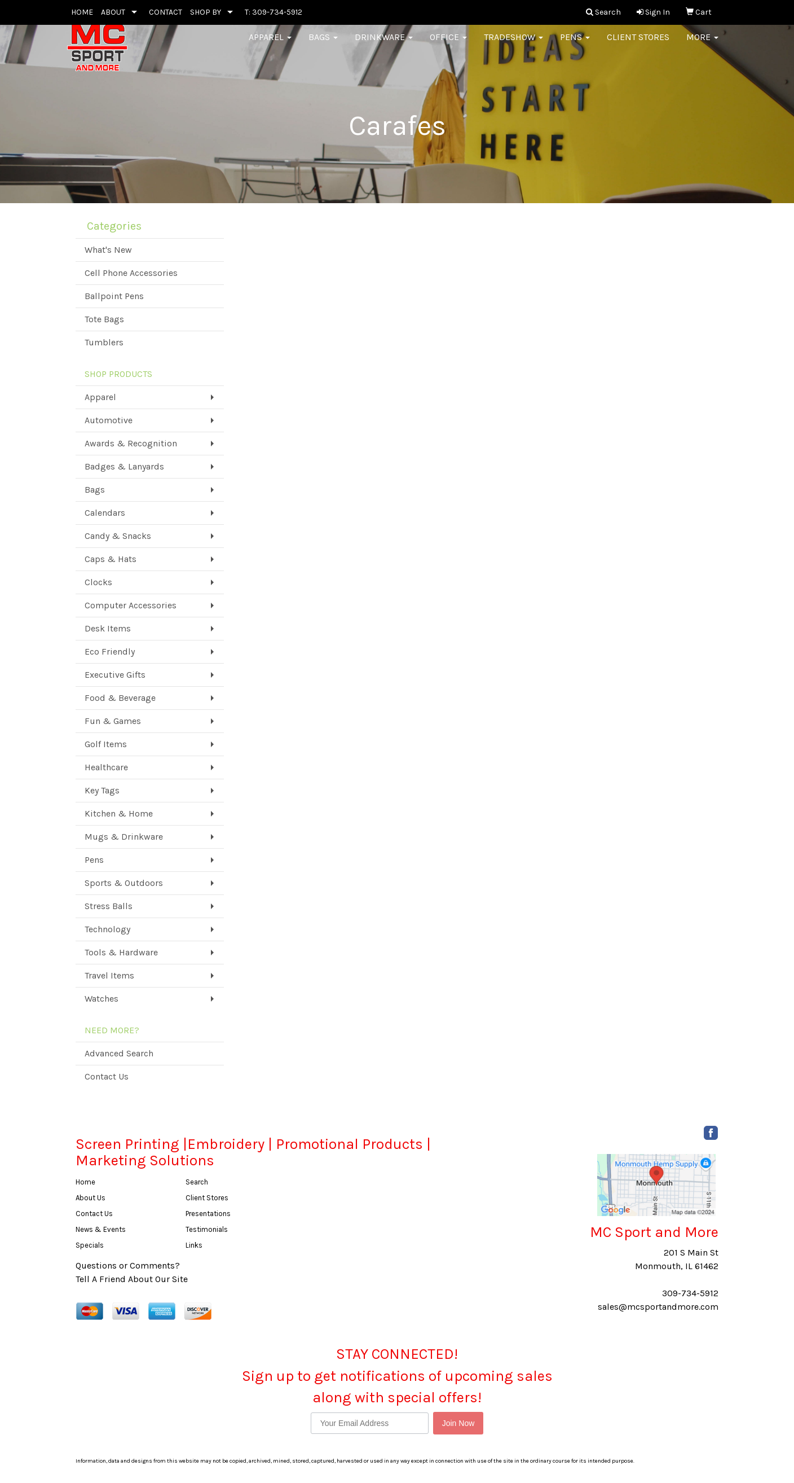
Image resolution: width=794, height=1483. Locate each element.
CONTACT (165, 12)
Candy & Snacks (118, 535)
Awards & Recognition (131, 443)
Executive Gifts (115, 674)
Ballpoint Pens (114, 296)
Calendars (105, 512)
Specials (90, 1245)
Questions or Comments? (128, 1265)
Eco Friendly (110, 651)
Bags (323, 45)
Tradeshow (513, 45)
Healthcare (106, 767)
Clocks (98, 582)
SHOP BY (205, 12)
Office (448, 45)
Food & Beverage (120, 697)
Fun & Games (113, 721)
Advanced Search (119, 1053)
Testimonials (207, 1229)
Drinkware (384, 45)
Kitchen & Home (119, 813)
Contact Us (107, 1076)
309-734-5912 (690, 1293)
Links (194, 1245)
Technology (107, 929)
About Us (90, 1198)
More (702, 45)
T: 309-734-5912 (273, 12)
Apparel (270, 45)
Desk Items (108, 628)
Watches (101, 998)
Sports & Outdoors (124, 882)
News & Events (101, 1229)
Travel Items (109, 975)
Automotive (109, 420)
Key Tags (102, 790)
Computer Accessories (131, 605)
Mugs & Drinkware (124, 836)
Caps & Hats (110, 559)
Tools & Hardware (121, 952)
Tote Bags (104, 319)
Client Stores (638, 45)
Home (85, 1182)
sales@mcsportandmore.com (658, 1306)
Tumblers (104, 342)
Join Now (458, 1423)
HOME (82, 12)
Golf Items (106, 744)
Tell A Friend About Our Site (132, 1279)
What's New (108, 249)
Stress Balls (109, 906)
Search (197, 1182)
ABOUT (113, 12)
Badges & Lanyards (124, 466)
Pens (575, 45)
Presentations (208, 1213)
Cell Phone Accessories (131, 272)
